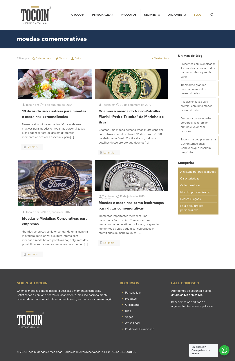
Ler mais (32, 147)
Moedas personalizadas (195, 192)
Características (189, 178)
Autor (77, 58)
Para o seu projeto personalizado (191, 208)
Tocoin (30, 105)
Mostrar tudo (160, 58)
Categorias (42, 58)
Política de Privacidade (139, 329)
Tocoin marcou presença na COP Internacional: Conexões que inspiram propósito (198, 146)
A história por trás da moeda (198, 172)
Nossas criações (190, 199)
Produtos (131, 299)
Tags (61, 58)
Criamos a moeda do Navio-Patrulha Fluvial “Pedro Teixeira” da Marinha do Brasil (131, 117)
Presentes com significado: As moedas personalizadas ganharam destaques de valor (198, 70)
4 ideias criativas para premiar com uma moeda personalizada (196, 106)
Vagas (129, 317)
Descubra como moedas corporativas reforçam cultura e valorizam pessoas (196, 125)
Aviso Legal (132, 323)
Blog (128, 311)
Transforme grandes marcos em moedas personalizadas (193, 89)
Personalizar (133, 292)
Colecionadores (190, 185)
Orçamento (132, 305)
